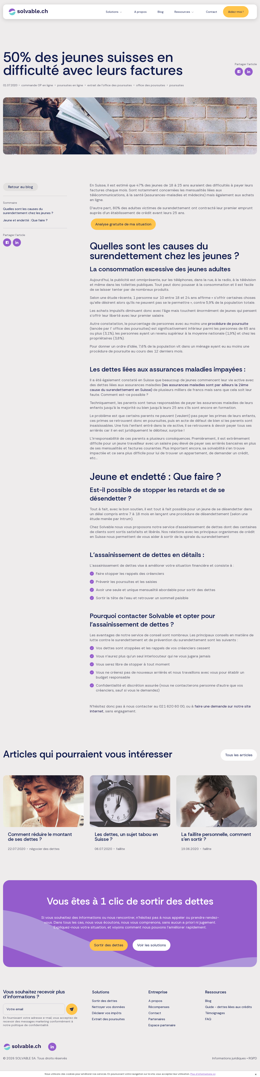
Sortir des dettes (108, 945)
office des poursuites (150, 85)
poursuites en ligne (70, 85)
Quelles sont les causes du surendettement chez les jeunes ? (28, 211)
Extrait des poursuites (108, 1019)
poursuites (176, 85)
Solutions (112, 12)
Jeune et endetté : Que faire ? (25, 220)
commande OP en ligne (37, 85)
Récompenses (158, 1007)
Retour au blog (20, 186)
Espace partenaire (162, 1025)
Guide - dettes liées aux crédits (228, 1007)
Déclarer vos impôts (106, 1013)
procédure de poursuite (228, 323)
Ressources (182, 12)
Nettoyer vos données (108, 1007)
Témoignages (215, 1013)
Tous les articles (238, 755)
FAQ (208, 1019)
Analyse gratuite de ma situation (123, 224)
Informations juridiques (229, 1058)
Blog (161, 12)
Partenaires (156, 1019)
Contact (211, 12)
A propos (140, 12)
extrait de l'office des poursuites (109, 85)
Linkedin (52, 1047)
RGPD (253, 1058)
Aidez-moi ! (236, 12)
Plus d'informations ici (203, 1074)
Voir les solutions (151, 945)
